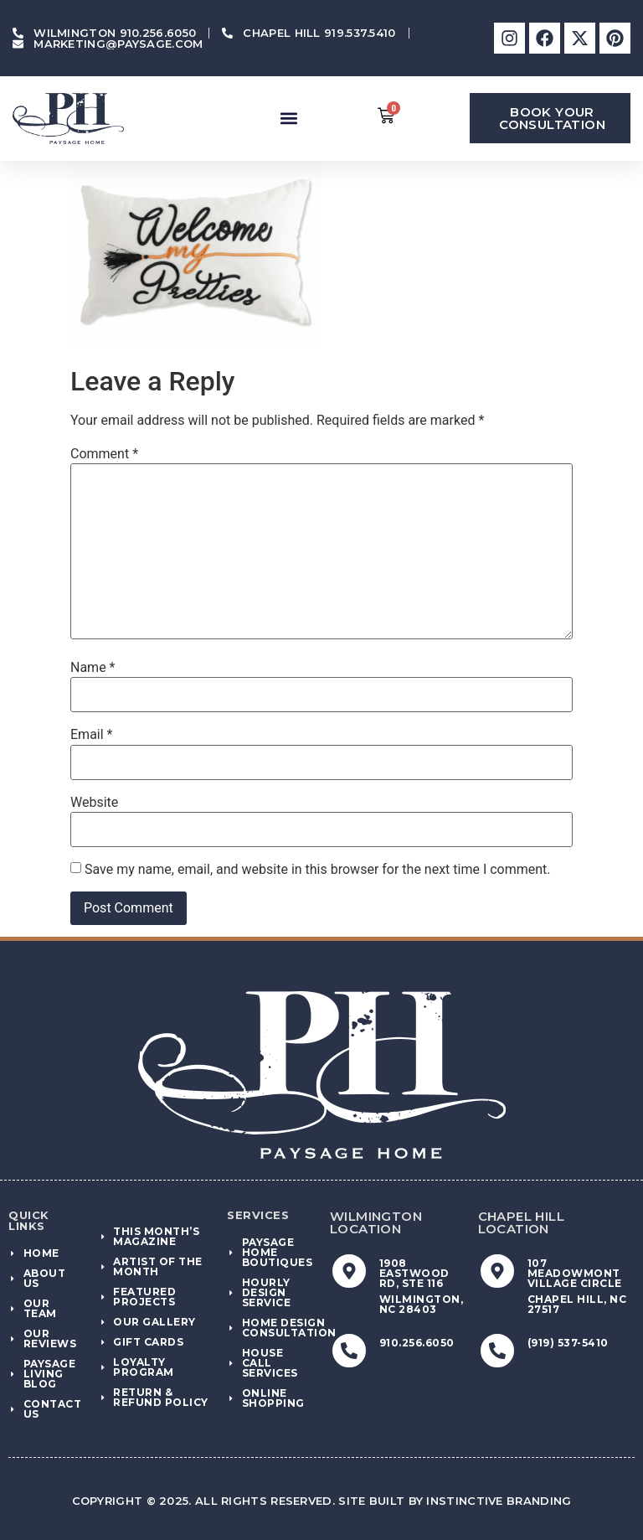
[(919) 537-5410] (497, 1350)
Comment (104, 454)
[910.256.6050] (349, 1350)
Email (91, 735)
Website (94, 802)
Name (93, 667)
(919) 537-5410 (568, 1342)
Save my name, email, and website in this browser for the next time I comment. (318, 869)
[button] (288, 118)
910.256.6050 (417, 1342)
